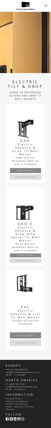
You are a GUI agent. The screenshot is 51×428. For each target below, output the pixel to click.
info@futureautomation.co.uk (23, 372)
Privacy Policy (14, 398)
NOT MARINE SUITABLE (25, 177)
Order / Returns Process (20, 406)
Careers (10, 409)
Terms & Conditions (17, 404)
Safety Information (17, 401)
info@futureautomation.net (21, 386)
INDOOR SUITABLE (25, 170)
